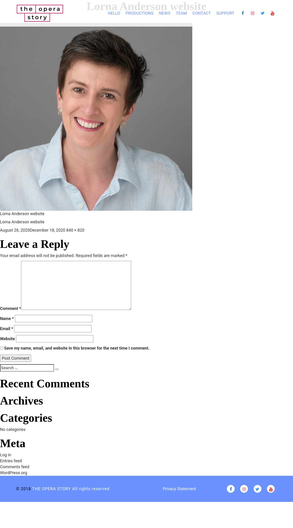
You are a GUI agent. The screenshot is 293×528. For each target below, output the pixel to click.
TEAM (181, 13)
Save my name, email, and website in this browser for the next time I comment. (76, 348)
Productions (139, 13)
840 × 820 (75, 230)
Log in (5, 454)
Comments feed (14, 466)
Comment (10, 308)
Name (7, 318)
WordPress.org (13, 472)
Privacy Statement (179, 488)
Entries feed (11, 460)
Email (6, 328)
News (164, 13)
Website (7, 338)
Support (225, 13)
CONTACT (201, 13)
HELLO (114, 13)
